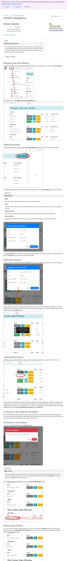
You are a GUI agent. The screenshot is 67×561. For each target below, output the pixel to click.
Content (5, 15)
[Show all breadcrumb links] (9, 16)
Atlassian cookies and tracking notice (11, 4)
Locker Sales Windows (17, 15)
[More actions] (62, 16)
